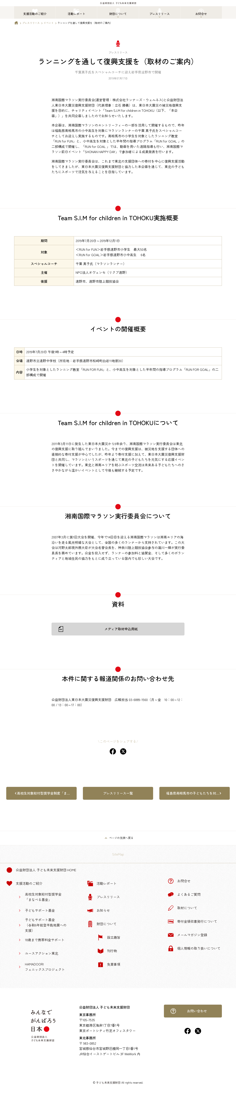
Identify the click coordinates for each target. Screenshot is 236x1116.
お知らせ (98, 910)
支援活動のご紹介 (24, 883)
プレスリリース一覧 (118, 793)
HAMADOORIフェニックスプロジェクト (45, 966)
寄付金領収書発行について (192, 921)
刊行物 (107, 951)
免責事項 (108, 964)
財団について (102, 924)
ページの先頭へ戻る (121, 838)
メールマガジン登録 (187, 935)
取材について (182, 908)
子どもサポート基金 (40, 910)
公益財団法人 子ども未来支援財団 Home (41, 870)
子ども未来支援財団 (108, 1082)
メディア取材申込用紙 (121, 628)
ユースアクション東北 (41, 953)
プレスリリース (31, 22)
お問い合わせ (188, 1011)
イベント (49, 22)
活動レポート (102, 883)
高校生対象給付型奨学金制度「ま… (43, 793)
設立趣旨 (108, 937)
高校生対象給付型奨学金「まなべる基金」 (43, 897)
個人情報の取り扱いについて (194, 948)
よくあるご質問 (184, 894)
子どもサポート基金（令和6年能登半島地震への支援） (45, 925)
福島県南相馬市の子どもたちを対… (192, 793)
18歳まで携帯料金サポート (44, 939)
